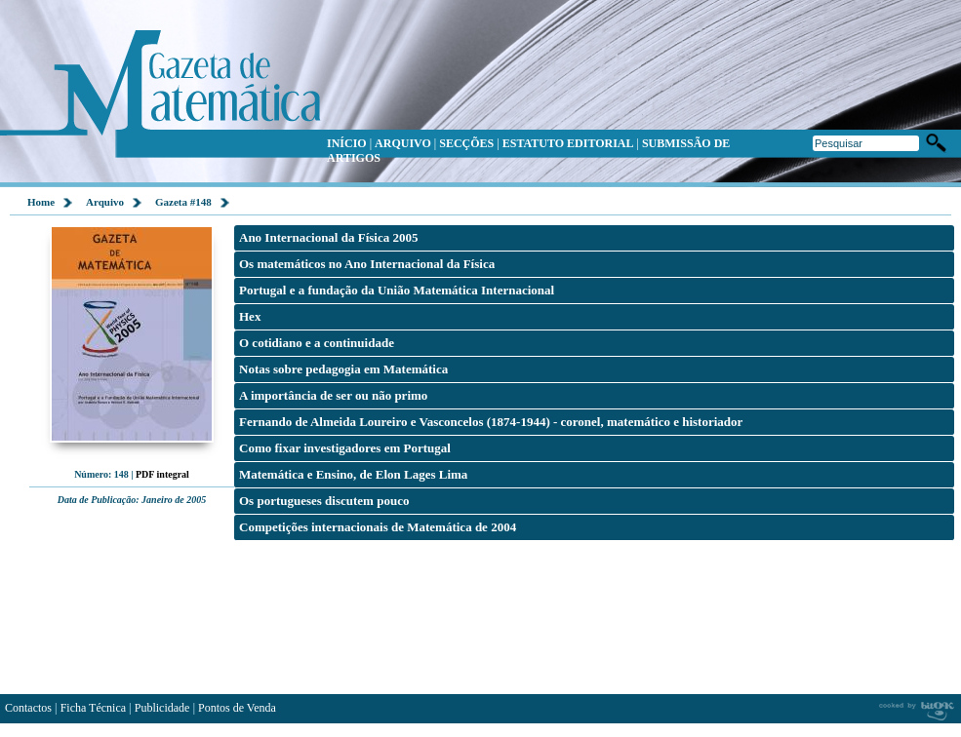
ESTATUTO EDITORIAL (568, 143)
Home (41, 202)
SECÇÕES (466, 143)
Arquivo (105, 202)
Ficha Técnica (93, 708)
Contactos (28, 708)
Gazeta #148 (183, 202)
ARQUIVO (403, 143)
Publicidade (162, 708)
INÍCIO (347, 143)
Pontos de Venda (237, 708)
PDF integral (162, 474)
